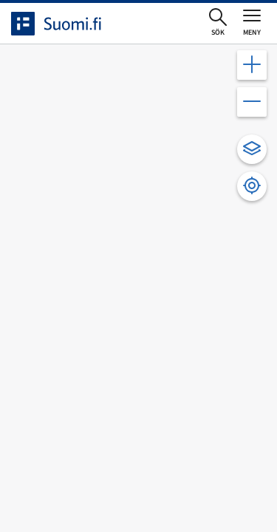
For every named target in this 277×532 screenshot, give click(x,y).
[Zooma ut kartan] (252, 102)
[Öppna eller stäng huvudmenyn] (252, 22)
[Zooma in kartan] (252, 65)
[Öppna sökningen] (218, 23)
